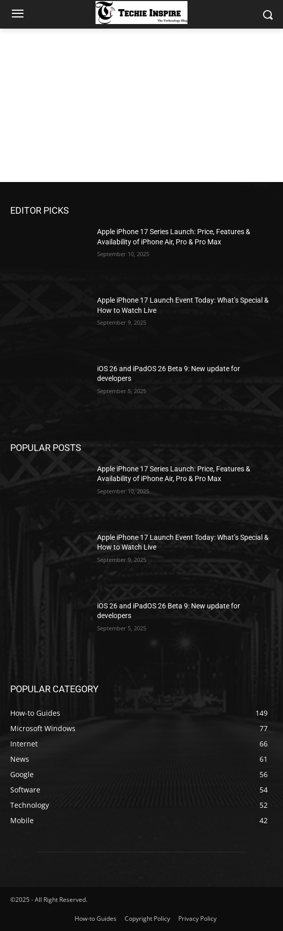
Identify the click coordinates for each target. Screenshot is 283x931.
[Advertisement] (141, 105)
